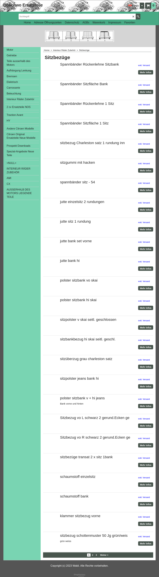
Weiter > (104, 555)
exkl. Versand (144, 65)
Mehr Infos (145, 72)
